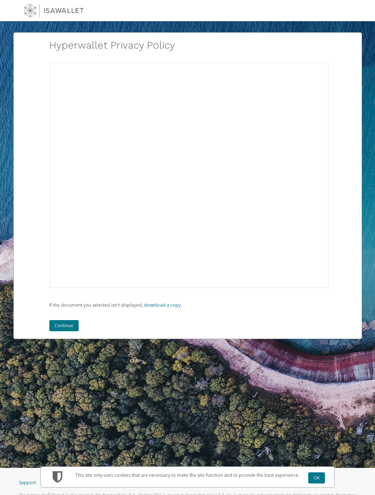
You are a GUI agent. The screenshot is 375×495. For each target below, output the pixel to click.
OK (316, 478)
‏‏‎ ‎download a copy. (162, 305)
